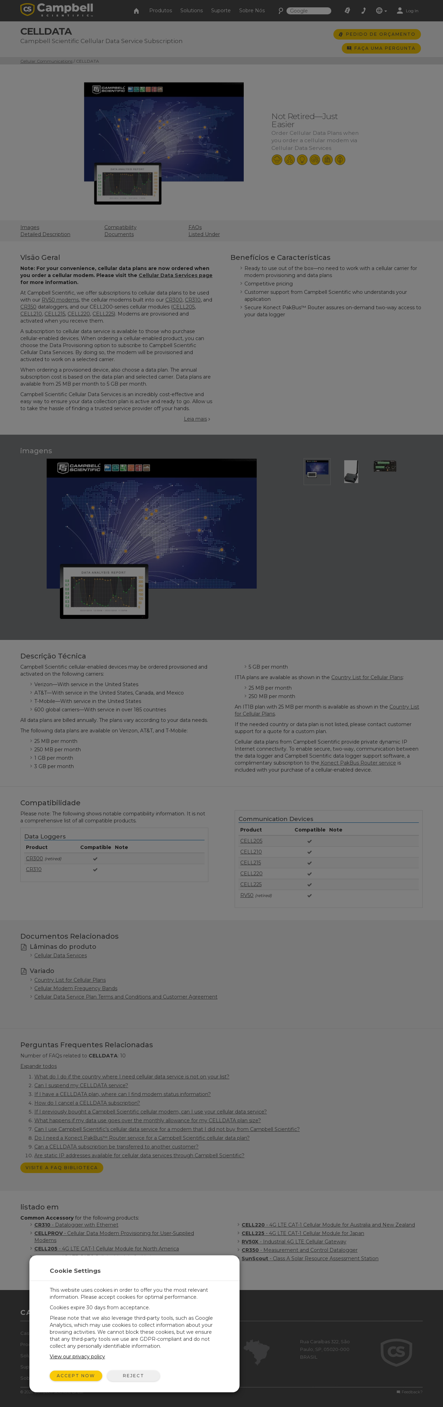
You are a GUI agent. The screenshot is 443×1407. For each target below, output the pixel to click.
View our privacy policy (77, 1356)
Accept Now (76, 1375)
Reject (133, 1375)
